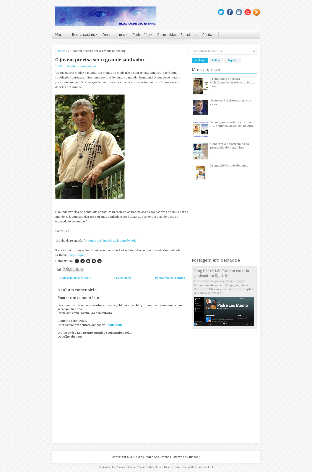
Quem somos (115, 33)
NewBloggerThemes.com (164, 467)
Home (60, 35)
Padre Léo (143, 33)
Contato (209, 35)
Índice (216, 60)
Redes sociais (85, 33)
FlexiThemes (118, 467)
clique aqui (76, 255)
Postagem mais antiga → (171, 277)
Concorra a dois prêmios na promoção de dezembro (229, 145)
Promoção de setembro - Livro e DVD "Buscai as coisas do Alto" (232, 124)
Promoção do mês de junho (229, 165)
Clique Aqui (113, 325)
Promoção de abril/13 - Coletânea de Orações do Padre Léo (232, 82)
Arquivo (232, 60)
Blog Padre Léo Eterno (153, 457)
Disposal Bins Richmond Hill (197, 467)
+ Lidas (199, 60)
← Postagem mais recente (73, 277)
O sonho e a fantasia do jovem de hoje (110, 240)
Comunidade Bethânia (176, 35)
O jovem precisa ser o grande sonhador (100, 59)
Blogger (194, 457)
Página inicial (123, 277)
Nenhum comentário (81, 66)
